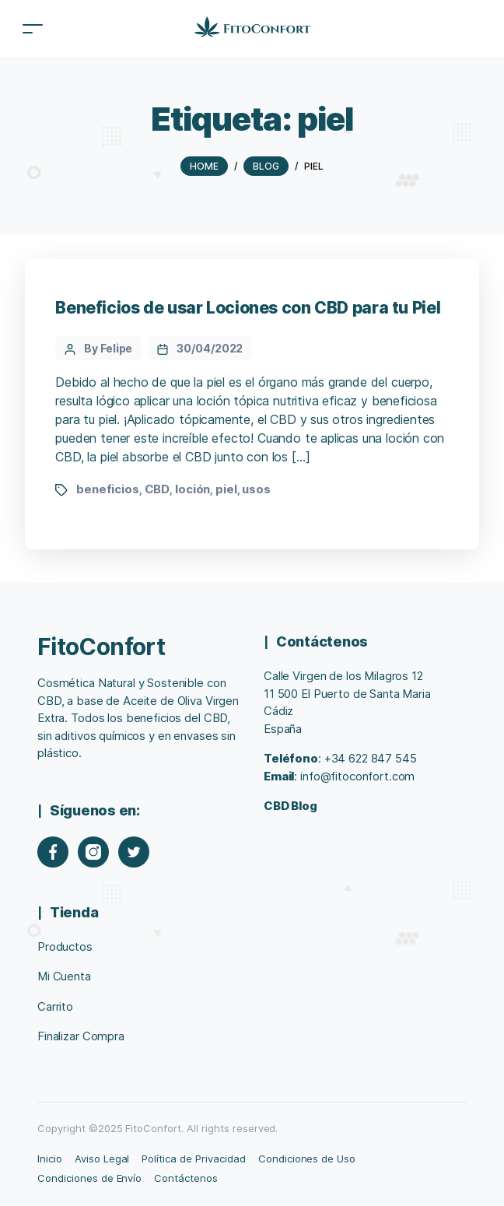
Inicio (49, 1158)
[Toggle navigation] (32, 28)
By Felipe (108, 348)
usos (256, 489)
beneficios (107, 489)
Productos (65, 946)
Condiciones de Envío (89, 1178)
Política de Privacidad (193, 1158)
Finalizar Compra (80, 1036)
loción (192, 489)
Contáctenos (186, 1178)
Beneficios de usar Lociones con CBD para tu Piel (247, 307)
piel (225, 489)
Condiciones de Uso (306, 1158)
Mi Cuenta (64, 976)
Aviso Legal (102, 1158)
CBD (157, 489)
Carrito (55, 1006)
